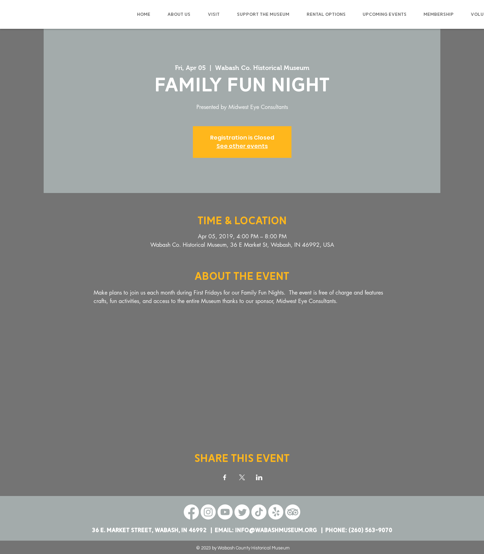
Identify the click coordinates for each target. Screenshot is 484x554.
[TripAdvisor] (292, 512)
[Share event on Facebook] (224, 477)
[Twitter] (242, 512)
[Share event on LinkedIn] (259, 477)
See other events (242, 146)
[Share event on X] (242, 477)
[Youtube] (225, 512)
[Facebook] (191, 512)
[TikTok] (258, 512)
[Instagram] (208, 512)
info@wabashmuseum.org (276, 530)
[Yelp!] (275, 512)
